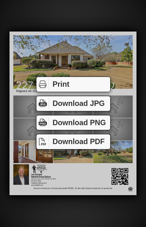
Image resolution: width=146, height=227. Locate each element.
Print (52, 84)
